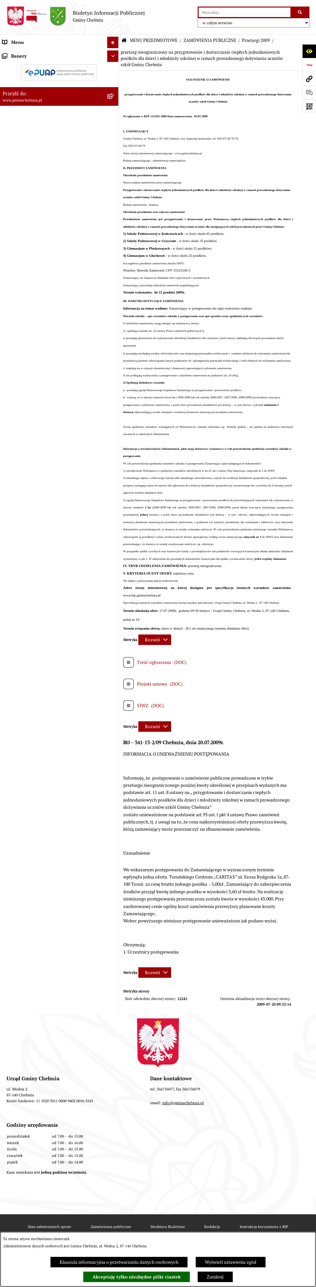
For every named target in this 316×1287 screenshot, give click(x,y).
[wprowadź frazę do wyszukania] (244, 12)
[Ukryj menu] (113, 42)
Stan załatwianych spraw (49, 1226)
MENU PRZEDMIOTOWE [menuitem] (27, 54)
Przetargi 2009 (256, 40)
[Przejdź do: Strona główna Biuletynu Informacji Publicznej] (124, 41)
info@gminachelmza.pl (183, 1102)
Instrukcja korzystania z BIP (264, 1226)
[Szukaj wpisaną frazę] (300, 12)
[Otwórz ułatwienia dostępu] (309, 51)
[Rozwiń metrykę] (154, 639)
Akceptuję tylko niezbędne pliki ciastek (136, 1277)
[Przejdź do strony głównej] (76, 16)
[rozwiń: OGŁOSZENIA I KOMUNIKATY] (114, 69)
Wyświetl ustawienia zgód (230, 1262)
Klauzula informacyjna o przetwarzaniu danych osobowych (119, 1262)
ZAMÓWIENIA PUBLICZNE (210, 40)
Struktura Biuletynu (167, 1226)
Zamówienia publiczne (111, 1226)
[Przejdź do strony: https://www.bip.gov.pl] (309, 65)
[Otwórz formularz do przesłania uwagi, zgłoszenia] (309, 92)
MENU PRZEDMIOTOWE (154, 40)
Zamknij (215, 1277)
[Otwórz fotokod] (309, 106)
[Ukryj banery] (113, 525)
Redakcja (212, 1226)
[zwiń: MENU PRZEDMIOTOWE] (114, 54)
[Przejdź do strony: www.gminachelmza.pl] (309, 78)
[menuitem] (59, 69)
